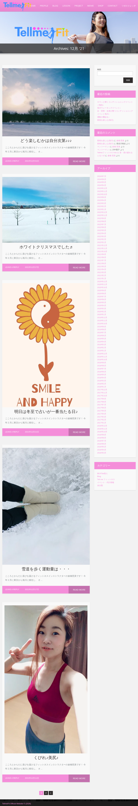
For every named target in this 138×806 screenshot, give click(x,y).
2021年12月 (102, 245)
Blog (99, 476)
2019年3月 (101, 344)
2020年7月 (101, 296)
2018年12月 (102, 354)
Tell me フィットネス (106, 479)
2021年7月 (101, 260)
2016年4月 (101, 450)
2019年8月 (101, 329)
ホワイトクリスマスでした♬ (46, 246)
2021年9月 (101, 254)
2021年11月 (102, 248)
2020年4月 (101, 305)
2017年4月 (101, 414)
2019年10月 (102, 323)
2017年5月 (101, 411)
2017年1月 (101, 423)
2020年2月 (101, 311)
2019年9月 (101, 327)
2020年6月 (101, 299)
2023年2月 (101, 206)
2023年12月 (102, 188)
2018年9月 (101, 363)
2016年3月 (101, 453)
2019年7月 (101, 332)
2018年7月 (101, 369)
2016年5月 (101, 447)
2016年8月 (101, 438)
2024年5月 (101, 182)
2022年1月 (101, 242)
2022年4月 (101, 233)
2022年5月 (101, 230)
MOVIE (90, 5)
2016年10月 (102, 432)
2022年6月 (101, 227)
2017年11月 (102, 393)
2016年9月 (101, 435)
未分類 (100, 485)
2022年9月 (101, 218)
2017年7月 (101, 405)
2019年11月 (102, 320)
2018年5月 (101, 375)
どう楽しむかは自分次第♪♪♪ (46, 140)
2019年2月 (101, 347)
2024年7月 (101, 176)
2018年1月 (101, 387)
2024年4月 (101, 185)
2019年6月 (101, 335)
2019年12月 (102, 317)
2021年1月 (101, 278)
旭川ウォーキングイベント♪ (109, 108)
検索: (99, 69)
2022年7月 (101, 224)
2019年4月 (101, 342)
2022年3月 (101, 236)
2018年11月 (102, 357)
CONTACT (112, 5)
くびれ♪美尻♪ (46, 757)
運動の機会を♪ (103, 117)
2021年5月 (101, 266)
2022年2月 (101, 239)
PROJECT (78, 5)
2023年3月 (101, 203)
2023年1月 (101, 209)
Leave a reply (12, 161)
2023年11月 (102, 191)
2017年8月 (101, 402)
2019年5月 (101, 339)
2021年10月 (102, 251)
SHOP (100, 5)
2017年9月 (101, 399)
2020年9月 (101, 290)
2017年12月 (102, 390)
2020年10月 (102, 287)
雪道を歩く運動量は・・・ (46, 569)
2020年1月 (101, 314)
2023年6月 (101, 197)
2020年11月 (102, 284)
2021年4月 (101, 269)
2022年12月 (102, 212)
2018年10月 (102, 359)
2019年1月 (101, 351)
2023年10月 (102, 194)
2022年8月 (101, 221)
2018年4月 (101, 378)
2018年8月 (101, 366)
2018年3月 (101, 381)
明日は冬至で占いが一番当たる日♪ (46, 411)
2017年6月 (101, 408)
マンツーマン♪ (103, 147)
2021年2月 (101, 275)
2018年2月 (101, 384)
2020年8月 (101, 293)
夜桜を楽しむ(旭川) (105, 120)
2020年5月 (101, 302)
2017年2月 (101, 420)
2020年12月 (102, 281)
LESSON (66, 5)
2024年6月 (101, 179)
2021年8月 (101, 257)
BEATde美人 (102, 473)
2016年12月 (102, 426)
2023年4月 (101, 200)
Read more (79, 161)
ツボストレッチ (129, 5)
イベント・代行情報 (105, 482)
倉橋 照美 (120, 140)
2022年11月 (102, 215)
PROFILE (44, 5)
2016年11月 (102, 429)
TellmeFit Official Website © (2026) (16, 804)
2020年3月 (101, 308)
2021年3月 (101, 272)
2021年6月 (101, 263)
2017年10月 (102, 396)
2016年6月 (101, 444)
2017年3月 (101, 417)
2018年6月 (101, 372)
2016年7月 (101, 441)
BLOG (55, 5)
